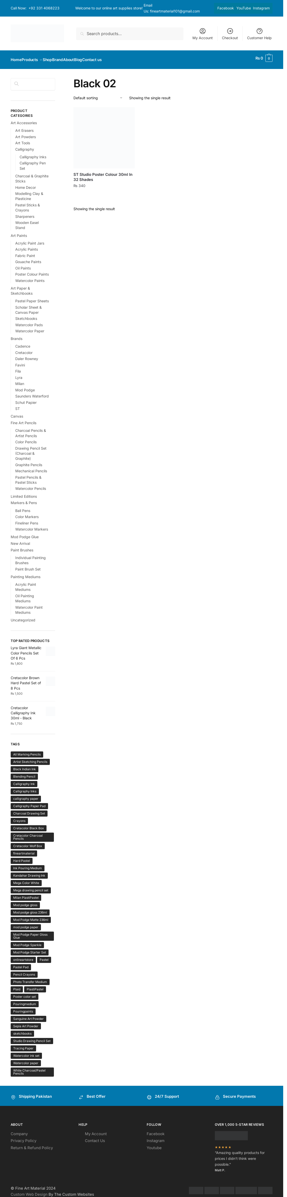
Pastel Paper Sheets (32, 298)
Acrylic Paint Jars (29, 240)
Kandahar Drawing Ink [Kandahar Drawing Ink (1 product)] (29, 872)
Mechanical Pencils (31, 468)
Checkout (230, 33)
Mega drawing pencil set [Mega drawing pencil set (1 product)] (30, 887)
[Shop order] (98, 95)
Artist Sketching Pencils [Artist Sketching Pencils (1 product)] (30, 759)
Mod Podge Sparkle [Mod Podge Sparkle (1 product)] (27, 942)
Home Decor (25, 184)
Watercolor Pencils (30, 485)
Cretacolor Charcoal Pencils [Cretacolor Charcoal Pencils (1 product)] (28, 834)
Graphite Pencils (28, 462)
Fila (18, 368)
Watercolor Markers (31, 526)
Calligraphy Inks (33, 154)
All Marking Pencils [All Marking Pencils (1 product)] (27, 751)
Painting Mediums (25, 574)
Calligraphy (24, 146)
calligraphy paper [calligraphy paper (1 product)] (25, 795)
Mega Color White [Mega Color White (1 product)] (26, 880)
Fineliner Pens (26, 520)
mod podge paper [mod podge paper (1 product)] (25, 924)
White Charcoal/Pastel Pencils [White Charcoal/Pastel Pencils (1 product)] (29, 1068)
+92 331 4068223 (43, 8)
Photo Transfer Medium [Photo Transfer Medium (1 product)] (30, 979)
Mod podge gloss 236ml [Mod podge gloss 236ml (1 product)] (30, 909)
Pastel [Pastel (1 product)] (44, 957)
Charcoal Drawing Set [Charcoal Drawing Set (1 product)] (29, 810)
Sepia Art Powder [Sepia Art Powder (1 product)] (25, 1023)
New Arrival (20, 540)
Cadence (22, 343)
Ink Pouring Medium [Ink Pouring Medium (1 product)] (27, 865)
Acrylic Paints (26, 246)
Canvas (17, 413)
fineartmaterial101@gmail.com (175, 11)
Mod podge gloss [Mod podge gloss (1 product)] (25, 902)
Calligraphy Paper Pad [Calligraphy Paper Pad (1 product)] (29, 803)
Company (19, 1130)
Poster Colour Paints (32, 271)
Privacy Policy (23, 1137)
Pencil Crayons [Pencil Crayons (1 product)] (24, 971)
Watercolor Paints (29, 277)
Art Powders (25, 134)
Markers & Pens (24, 499)
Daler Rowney (26, 355)
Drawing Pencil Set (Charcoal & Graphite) (31, 450)
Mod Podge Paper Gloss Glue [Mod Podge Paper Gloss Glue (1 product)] (30, 933)
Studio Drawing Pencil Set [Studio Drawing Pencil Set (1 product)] (32, 1038)
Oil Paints (23, 265)
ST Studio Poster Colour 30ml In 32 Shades (102, 174)
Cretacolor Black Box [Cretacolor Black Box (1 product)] (28, 825)
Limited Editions (24, 493)
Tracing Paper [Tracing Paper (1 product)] (23, 1045)
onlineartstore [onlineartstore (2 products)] (23, 957)
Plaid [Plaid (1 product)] (16, 986)
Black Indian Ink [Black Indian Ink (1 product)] (24, 766)
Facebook (225, 8)
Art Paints (19, 232)
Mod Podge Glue (25, 534)
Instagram (261, 8)
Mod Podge (25, 387)
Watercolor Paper (29, 328)
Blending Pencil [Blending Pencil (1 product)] (24, 773)
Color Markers (27, 513)
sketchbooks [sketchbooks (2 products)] (22, 1030)
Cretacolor (24, 349)
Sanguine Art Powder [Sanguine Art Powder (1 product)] (28, 1016)
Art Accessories (24, 120)
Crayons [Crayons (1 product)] (19, 818)
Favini (20, 362)
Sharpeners (24, 213)
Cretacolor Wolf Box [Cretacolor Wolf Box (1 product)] (27, 843)
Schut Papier (26, 399)
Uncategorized (23, 617)
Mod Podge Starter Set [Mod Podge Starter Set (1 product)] (29, 949)
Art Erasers (24, 127)
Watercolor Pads (29, 322)
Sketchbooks (26, 315)
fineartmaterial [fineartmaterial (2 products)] (24, 850)
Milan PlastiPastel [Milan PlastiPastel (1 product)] (26, 894)
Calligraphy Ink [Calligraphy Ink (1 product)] (24, 781)
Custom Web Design (29, 1191)
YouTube (243, 8)
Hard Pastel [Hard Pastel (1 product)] (21, 858)
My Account (202, 33)
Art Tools (22, 140)
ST (17, 405)
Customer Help (259, 33)
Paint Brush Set (28, 566)
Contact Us (95, 1137)
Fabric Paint (25, 252)
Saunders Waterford (32, 393)
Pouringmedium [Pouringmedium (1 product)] (24, 1001)
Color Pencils (26, 439)
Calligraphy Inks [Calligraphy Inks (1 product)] (24, 788)
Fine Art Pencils (23, 420)
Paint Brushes (22, 547)
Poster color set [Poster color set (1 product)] (24, 993)
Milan (19, 380)
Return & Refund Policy (32, 1144)
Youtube (154, 1144)
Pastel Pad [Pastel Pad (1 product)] (20, 964)
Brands (16, 335)
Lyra (18, 374)
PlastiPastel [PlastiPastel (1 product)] (35, 986)
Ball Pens (22, 507)
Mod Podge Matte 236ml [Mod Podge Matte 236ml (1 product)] (30, 917)
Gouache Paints (28, 258)
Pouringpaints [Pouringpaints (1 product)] (23, 1008)
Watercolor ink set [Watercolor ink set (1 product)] (26, 1052)
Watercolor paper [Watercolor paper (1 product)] (25, 1060)
